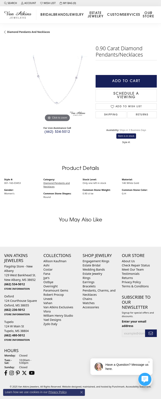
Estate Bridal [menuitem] (91, 265)
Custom (115, 15)
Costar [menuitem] (48, 269)
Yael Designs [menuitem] (52, 320)
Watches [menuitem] (89, 303)
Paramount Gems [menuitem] (55, 290)
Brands (60, 15)
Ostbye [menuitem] (48, 282)
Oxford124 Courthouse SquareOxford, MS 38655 (20, 305)
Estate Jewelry (95, 15)
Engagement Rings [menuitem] (96, 261)
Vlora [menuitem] (47, 311)
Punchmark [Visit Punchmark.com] (118, 386)
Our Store (148, 15)
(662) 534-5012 (57, 132)
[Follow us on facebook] (5, 373)
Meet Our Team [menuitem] (133, 269)
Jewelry (76, 15)
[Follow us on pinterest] (18, 373)
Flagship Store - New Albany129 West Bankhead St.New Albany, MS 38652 (20, 277)
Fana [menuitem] (46, 274)
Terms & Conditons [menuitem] (135, 286)
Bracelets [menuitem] (89, 286)
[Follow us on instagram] (11, 373)
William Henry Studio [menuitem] (58, 316)
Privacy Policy (57, 392)
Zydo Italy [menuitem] (50, 324)
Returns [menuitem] (127, 278)
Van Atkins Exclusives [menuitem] (58, 307)
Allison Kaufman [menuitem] (54, 261)
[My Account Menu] (28, 3)
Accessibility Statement (138, 386)
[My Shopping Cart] (68, 3)
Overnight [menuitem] (50, 286)
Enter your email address (134, 323)
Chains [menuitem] (87, 299)
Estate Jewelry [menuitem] (92, 274)
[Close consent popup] (81, 392)
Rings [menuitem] (86, 278)
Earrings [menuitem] (88, 282)
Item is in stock (126, 135)
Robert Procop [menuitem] (53, 295)
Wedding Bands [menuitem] (94, 269)
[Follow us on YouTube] (32, 373)
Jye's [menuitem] (46, 278)
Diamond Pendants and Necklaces (28, 32)
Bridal (46, 15)
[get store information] (17, 289)
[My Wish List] (48, 3)
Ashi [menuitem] (46, 265)
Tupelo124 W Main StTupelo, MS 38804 (17, 331)
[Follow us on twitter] (24, 373)
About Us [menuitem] (128, 261)
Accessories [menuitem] (91, 307)
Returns (142, 115)
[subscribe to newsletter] (151, 333)
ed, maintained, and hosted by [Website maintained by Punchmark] (95, 386)
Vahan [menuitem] (47, 303)
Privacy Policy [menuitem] (131, 282)
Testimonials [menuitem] (130, 274)
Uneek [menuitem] (47, 299)
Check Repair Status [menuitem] (136, 265)
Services (131, 15)
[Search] (10, 3)
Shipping (111, 115)
